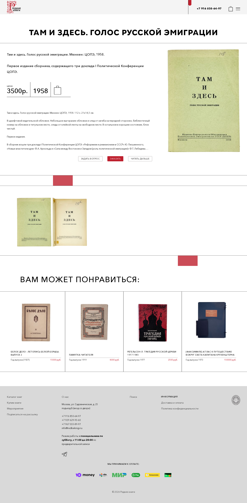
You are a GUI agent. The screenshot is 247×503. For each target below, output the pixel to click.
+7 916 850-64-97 (209, 8)
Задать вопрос (90, 158)
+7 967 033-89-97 (71, 424)
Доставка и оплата (172, 402)
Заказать (115, 158)
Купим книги (14, 402)
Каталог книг (14, 396)
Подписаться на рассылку (22, 414)
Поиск (133, 396)
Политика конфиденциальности (179, 408)
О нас (65, 396)
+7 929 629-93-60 (71, 420)
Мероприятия (15, 408)
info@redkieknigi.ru (72, 428)
